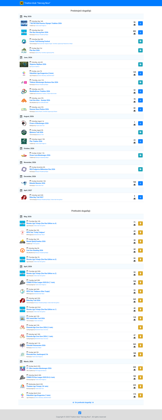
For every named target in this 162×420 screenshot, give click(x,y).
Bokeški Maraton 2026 (37, 183)
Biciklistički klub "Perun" (39, 234)
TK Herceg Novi (36, 243)
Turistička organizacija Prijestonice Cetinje (62, 43)
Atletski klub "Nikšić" (37, 347)
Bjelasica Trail (40, 134)
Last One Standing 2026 (34, 250)
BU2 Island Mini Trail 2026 (35, 318)
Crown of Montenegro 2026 (39, 123)
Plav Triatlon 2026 (36, 141)
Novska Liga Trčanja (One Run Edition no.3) (41, 259)
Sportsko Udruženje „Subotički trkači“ (45, 75)
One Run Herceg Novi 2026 (39, 32)
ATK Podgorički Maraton (40, 370)
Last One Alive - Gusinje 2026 (40, 100)
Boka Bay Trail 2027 (36, 197)
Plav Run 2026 (35, 50)
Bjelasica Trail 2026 (36, 132)
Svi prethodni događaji (83, 402)
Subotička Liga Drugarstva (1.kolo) (38, 395)
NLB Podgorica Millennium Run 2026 (42, 169)
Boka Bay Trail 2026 (33, 300)
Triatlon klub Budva (38, 320)
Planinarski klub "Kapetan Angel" (44, 43)
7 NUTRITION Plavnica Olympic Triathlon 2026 (46, 23)
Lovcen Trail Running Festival (40, 41)
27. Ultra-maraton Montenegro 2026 (38, 368)
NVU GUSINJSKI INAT (43, 102)
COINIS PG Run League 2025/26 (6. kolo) (40, 377)
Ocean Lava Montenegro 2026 (40, 155)
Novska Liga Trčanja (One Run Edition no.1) (41, 309)
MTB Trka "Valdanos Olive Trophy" (38, 291)
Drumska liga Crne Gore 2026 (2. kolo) (39, 327)
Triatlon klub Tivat (40, 125)
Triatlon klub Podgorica (40, 25)
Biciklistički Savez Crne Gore (41, 329)
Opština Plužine (38, 111)
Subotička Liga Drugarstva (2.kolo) (42, 73)
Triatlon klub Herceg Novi (56, 199)
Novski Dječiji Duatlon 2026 (36, 241)
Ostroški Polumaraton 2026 (36, 345)
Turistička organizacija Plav (47, 52)
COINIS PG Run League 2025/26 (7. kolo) (40, 282)
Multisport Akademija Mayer (41, 34)
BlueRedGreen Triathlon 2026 (40, 91)
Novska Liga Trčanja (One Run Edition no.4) (41, 223)
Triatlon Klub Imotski (51, 93)
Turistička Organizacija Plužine (50, 111)
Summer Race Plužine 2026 (39, 109)
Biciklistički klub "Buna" (39, 293)
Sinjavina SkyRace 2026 (38, 64)
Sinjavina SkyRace (35, 66)
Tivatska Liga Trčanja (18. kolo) (37, 386)
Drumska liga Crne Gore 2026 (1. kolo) (39, 336)
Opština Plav (38, 52)
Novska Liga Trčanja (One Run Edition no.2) (41, 273)
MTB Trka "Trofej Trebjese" (35, 232)
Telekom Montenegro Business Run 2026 (44, 82)
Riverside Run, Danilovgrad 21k (37, 354)
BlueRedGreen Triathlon (40, 93)
